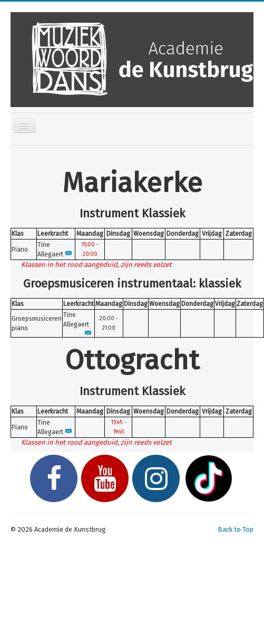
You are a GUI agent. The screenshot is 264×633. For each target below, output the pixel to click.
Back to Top (235, 529)
